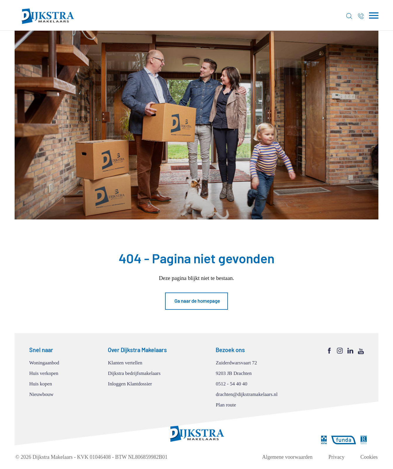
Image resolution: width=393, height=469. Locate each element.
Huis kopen (40, 384)
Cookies (369, 457)
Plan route (226, 405)
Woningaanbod (44, 363)
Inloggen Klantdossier (130, 384)
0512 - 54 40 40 (231, 384)
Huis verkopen (43, 373)
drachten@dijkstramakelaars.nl (247, 394)
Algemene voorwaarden (287, 457)
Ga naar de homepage (197, 301)
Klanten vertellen (125, 363)
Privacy (336, 457)
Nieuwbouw (41, 394)
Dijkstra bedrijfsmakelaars (134, 373)
